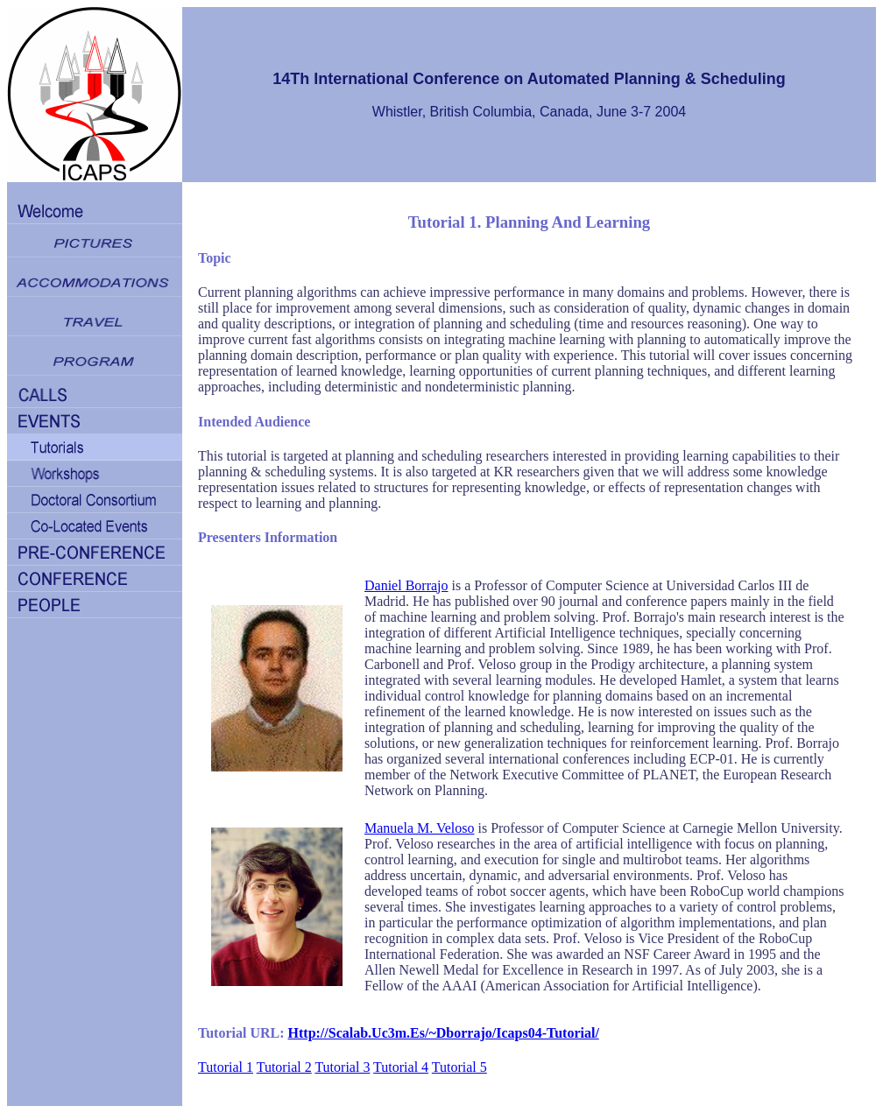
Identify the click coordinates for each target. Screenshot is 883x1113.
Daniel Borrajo (406, 585)
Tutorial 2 (284, 1067)
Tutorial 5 (459, 1067)
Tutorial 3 (342, 1067)
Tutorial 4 (400, 1067)
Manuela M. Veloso (419, 828)
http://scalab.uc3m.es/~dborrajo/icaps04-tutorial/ (443, 1032)
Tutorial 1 (225, 1067)
